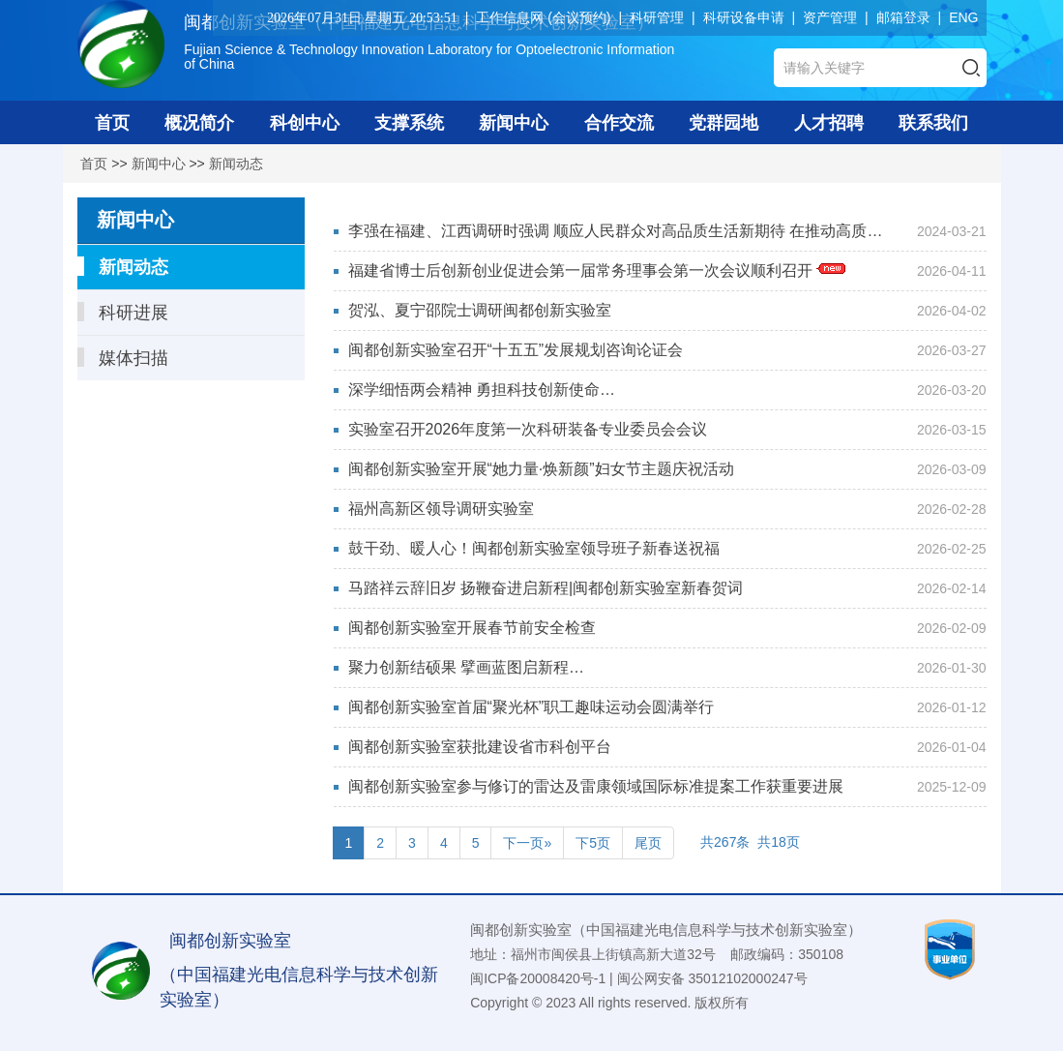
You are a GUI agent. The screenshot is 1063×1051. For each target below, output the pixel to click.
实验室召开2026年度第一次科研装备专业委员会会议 (528, 429)
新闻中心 (159, 163)
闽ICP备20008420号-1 (537, 978)
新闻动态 (236, 163)
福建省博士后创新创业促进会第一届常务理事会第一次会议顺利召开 (596, 270)
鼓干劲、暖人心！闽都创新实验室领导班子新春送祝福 (534, 548)
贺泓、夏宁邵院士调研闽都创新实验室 (479, 310)
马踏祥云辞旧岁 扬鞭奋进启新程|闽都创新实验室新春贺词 (546, 588)
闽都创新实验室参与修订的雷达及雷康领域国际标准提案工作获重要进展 (595, 786)
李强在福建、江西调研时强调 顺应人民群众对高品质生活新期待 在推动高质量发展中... (615, 234)
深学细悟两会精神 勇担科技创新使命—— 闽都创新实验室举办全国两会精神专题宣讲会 (520, 393)
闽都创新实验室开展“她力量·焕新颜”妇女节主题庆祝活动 (541, 469)
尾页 (648, 843)
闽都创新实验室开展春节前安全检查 (472, 627)
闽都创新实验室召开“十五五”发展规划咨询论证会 (516, 350)
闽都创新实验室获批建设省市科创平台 (479, 746)
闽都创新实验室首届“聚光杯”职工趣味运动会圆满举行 (531, 707)
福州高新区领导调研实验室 (441, 508)
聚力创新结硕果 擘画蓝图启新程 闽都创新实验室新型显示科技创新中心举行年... (521, 670)
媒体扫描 (122, 357)
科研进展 (122, 312)
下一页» (527, 843)
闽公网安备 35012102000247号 (712, 978)
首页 (93, 163)
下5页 (593, 843)
